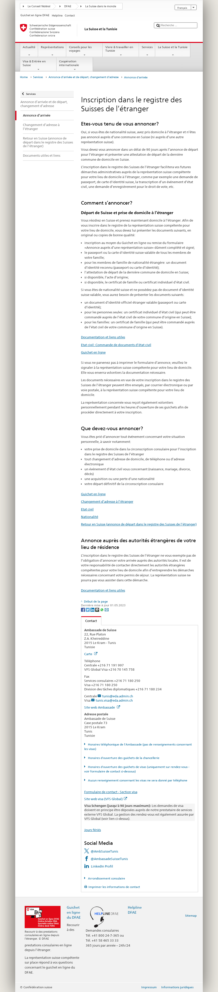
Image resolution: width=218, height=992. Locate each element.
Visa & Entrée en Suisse (38, 65)
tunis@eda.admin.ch (117, 696)
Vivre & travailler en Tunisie (121, 51)
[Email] (107, 609)
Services (147, 51)
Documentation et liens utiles (103, 337)
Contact (89, 621)
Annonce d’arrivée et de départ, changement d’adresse (84, 77)
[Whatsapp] (102, 609)
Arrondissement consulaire (106, 878)
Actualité (29, 51)
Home (24, 77)
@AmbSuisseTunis (104, 851)
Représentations (52, 51)
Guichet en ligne (93, 352)
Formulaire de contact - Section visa (110, 792)
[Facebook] (83, 609)
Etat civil (87, 509)
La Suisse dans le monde (100, 6)
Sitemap (191, 915)
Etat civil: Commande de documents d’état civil (116, 345)
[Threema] (97, 609)
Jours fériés (92, 830)
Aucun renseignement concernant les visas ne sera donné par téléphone (137, 780)
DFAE (67, 6)
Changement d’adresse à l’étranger (107, 501)
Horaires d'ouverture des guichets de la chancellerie (123, 758)
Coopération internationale (75, 65)
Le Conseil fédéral (39, 6)
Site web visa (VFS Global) (105, 799)
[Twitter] (88, 609)
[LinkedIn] (92, 609)
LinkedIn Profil (102, 866)
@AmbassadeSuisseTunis (109, 859)
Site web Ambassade (102, 707)
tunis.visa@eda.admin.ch (114, 700)
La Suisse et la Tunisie (172, 51)
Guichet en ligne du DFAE (74, 912)
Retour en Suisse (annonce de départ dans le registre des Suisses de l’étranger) (139, 524)
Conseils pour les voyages (84, 51)
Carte (90, 654)
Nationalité (89, 517)
